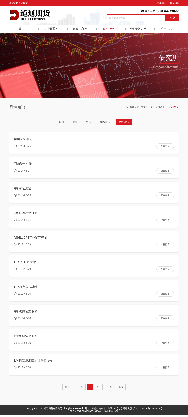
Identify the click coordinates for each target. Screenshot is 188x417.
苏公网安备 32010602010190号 (86, 413)
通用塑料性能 (23, 164)
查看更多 (164, 146)
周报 (75, 121)
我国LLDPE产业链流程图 (30, 238)
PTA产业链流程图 (25, 263)
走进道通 (49, 29)
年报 (88, 121)
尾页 (121, 388)
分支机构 (166, 29)
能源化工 (162, 107)
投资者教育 (136, 29)
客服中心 (78, 29)
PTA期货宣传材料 (25, 287)
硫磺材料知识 (23, 139)
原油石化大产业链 (26, 213)
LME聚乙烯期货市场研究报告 (33, 362)
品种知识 (174, 107)
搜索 (172, 17)
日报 (61, 121)
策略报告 (105, 121)
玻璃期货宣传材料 (26, 337)
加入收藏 (174, 2)
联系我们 (161, 2)
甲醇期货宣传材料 (26, 312)
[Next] (108, 389)
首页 (21, 29)
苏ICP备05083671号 (152, 410)
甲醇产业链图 (23, 188)
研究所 (107, 29)
